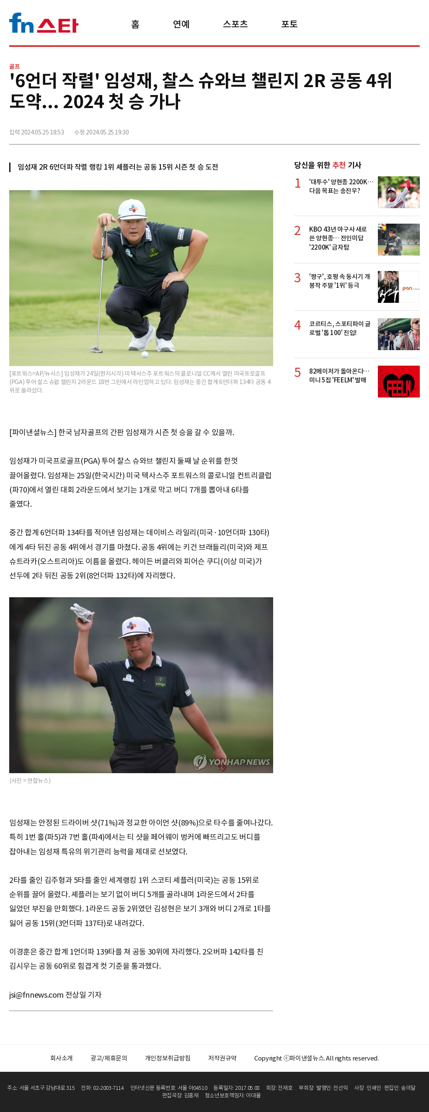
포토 (289, 24)
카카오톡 (394, 128)
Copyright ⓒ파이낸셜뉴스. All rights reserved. (316, 1058)
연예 (181, 24)
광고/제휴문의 (108, 1058)
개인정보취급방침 (168, 1058)
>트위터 (376, 128)
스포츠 (235, 24)
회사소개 (61, 1058)
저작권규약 (222, 1058)
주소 (413, 128)
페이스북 (357, 128)
